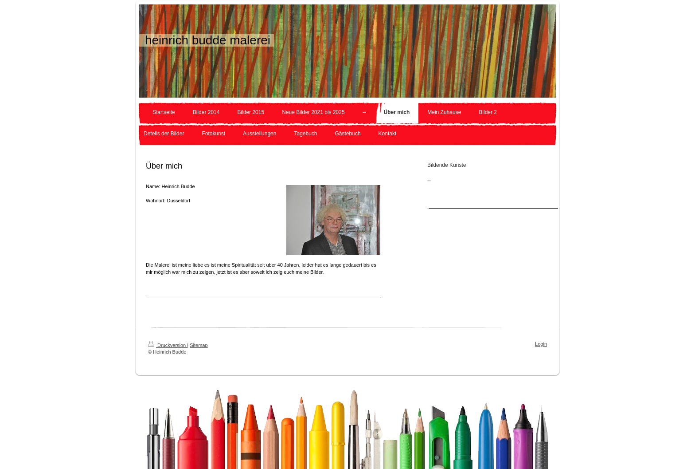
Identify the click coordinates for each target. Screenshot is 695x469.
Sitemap (198, 345)
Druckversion (167, 345)
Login (541, 344)
